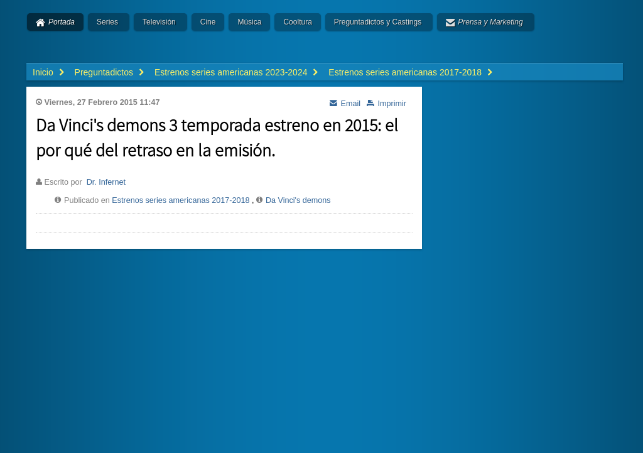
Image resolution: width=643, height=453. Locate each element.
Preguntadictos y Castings (377, 22)
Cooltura (297, 22)
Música (249, 22)
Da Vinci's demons (298, 200)
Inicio (43, 72)
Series (107, 22)
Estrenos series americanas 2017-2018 (180, 200)
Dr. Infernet (106, 182)
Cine (208, 22)
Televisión (159, 22)
